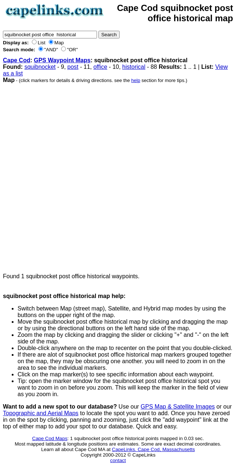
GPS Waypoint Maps (62, 60)
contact (118, 460)
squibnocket (40, 67)
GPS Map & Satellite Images (178, 406)
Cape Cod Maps (49, 438)
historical (133, 67)
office (100, 67)
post (72, 67)
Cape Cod (16, 60)
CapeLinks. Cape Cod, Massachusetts (153, 449)
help (136, 80)
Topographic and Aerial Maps (40, 413)
